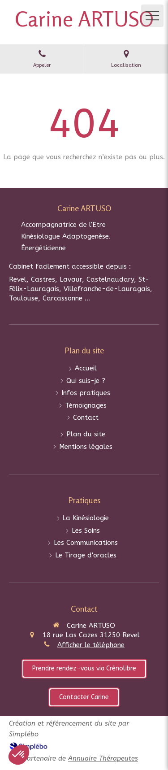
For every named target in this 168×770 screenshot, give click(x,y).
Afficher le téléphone (91, 645)
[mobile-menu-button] (152, 15)
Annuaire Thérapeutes (103, 758)
